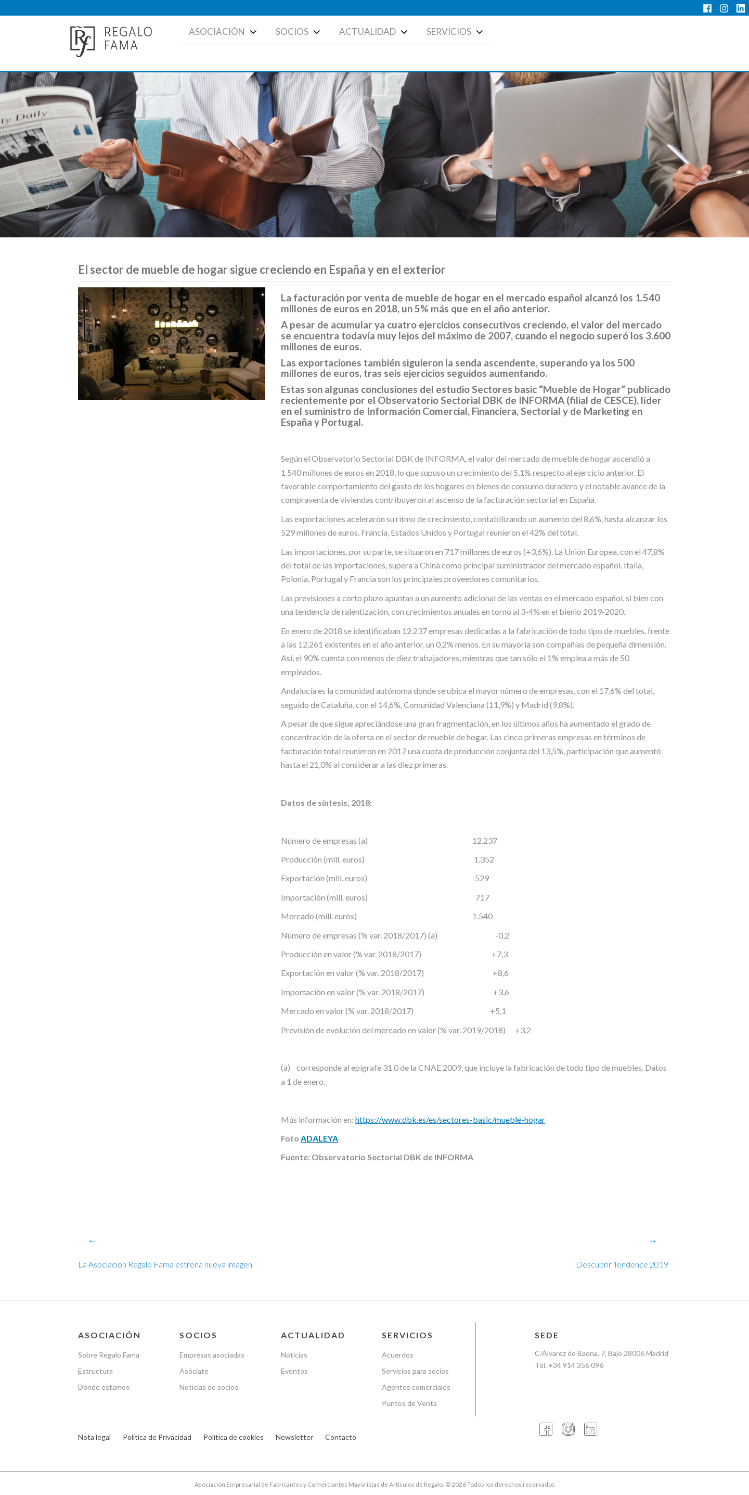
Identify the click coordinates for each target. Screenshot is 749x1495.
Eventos (294, 1370)
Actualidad (374, 31)
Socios (299, 31)
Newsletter (294, 1437)
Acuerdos (398, 1354)
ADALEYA (319, 1139)
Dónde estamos (104, 1387)
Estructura (95, 1370)
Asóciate (194, 1370)
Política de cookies (233, 1437)
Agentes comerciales (416, 1387)
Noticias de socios (208, 1387)
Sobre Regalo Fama (108, 1354)
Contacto (340, 1437)
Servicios (456, 31)
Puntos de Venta (409, 1403)
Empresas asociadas (211, 1354)
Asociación (224, 31)
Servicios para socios (415, 1370)
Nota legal (94, 1437)
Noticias (294, 1354)
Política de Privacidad (157, 1437)
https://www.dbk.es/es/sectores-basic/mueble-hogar (450, 1119)
